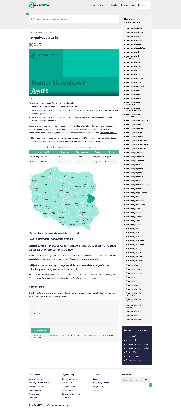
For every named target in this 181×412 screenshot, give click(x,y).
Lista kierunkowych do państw (138, 348)
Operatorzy (33, 398)
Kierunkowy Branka (133, 124)
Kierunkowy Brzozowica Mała (137, 144)
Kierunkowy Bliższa (133, 82)
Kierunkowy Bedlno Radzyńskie (133, 57)
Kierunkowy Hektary (134, 261)
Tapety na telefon (36, 390)
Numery (45, 26)
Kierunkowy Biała (133, 70)
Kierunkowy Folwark (134, 217)
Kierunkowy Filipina (133, 213)
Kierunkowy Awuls (75, 26)
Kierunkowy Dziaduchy (135, 201)
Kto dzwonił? (131, 336)
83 (60, 157)
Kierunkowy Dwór (133, 197)
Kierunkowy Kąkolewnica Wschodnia (135, 306)
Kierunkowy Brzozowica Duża (137, 140)
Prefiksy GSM (131, 352)
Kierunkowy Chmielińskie (136, 157)
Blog (93, 5)
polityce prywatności (107, 335)
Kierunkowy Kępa (132, 315)
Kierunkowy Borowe (134, 94)
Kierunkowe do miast (58, 26)
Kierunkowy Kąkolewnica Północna (135, 300)
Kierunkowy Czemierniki (135, 161)
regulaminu (75, 335)
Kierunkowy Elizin (133, 209)
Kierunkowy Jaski (133, 269)
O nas (95, 379)
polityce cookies (36, 337)
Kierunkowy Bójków (133, 98)
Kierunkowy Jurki (132, 281)
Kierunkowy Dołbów (134, 181)
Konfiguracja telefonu (70, 379)
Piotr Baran (38, 43)
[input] (74, 307)
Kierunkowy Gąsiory (133, 225)
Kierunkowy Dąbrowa (134, 169)
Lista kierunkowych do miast (137, 344)
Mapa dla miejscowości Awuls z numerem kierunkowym (54, 106)
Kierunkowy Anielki (133, 36)
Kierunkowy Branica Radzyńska (134, 103)
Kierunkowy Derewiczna (135, 177)
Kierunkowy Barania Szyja (136, 48)
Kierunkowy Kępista (133, 319)
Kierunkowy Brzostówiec (135, 136)
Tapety (114, 5)
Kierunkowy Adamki (134, 28)
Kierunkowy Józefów (134, 277)
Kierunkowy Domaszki (134, 189)
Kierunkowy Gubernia (134, 257)
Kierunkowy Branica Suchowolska (134, 115)
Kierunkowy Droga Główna (136, 193)
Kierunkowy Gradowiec (135, 245)
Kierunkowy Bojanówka (135, 86)
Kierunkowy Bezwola (134, 66)
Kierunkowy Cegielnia (134, 153)
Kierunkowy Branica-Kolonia (137, 120)
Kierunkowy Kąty (132, 311)
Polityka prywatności (101, 383)
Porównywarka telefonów (39, 383)
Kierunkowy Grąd (132, 249)
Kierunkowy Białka (133, 74)
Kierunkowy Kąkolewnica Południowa (135, 294)
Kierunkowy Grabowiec (135, 241)
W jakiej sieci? (131, 340)
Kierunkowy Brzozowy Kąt (136, 148)
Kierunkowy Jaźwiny (134, 273)
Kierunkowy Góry (132, 237)
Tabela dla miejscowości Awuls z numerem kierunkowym (54, 103)
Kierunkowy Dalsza (133, 165)
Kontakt (96, 390)
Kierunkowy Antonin (134, 40)
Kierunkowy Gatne (133, 221)
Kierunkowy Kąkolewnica (135, 289)
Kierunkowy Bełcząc (134, 62)
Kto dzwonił (67, 398)
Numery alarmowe (133, 356)
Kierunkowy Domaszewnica (137, 185)
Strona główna (34, 26)
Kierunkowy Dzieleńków (135, 205)
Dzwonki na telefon (36, 386)
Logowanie (143, 5)
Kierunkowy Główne (134, 229)
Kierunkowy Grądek (133, 253)
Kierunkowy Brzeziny (134, 132)
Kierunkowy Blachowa (134, 78)
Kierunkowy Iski (132, 265)
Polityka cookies (99, 386)
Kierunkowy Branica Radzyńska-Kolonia (134, 109)
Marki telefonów (35, 379)
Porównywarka (127, 5)
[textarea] (74, 319)
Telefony (103, 5)
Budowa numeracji (133, 360)
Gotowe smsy (34, 394)
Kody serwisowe (68, 386)
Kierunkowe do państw (71, 394)
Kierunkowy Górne (133, 233)
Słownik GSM (67, 383)
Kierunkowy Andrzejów (135, 32)
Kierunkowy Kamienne (135, 285)
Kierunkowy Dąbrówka (135, 173)
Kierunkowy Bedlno (133, 52)
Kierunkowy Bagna (133, 44)
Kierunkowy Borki (133, 90)
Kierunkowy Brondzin (134, 128)
